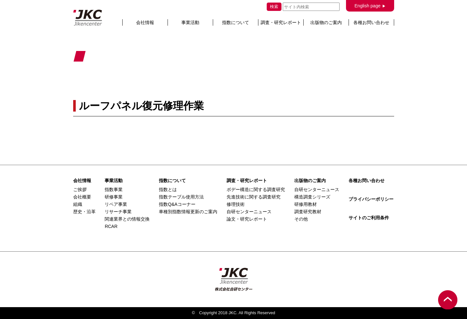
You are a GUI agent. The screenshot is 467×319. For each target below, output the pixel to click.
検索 (274, 6)
